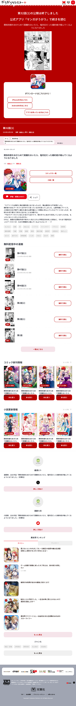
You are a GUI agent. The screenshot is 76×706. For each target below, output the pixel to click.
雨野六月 (31, 132)
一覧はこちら (38, 349)
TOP (22, 690)
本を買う (12, 398)
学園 (20, 231)
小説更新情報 (11, 409)
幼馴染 (63, 227)
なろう (7, 236)
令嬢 (14, 231)
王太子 (46, 236)
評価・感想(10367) (17, 197)
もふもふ (7, 227)
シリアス (35, 227)
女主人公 (26, 227)
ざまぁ (39, 236)
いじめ (31, 236)
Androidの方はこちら (20, 105)
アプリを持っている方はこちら (37, 112)
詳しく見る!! (38, 489)
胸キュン (64, 231)
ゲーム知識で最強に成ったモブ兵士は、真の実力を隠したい (40, 566)
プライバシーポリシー (39, 690)
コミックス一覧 (51, 173)
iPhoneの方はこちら (20, 100)
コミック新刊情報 (13, 362)
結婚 (26, 231)
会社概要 (28, 690)
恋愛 (14, 227)
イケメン (55, 227)
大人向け (35, 642)
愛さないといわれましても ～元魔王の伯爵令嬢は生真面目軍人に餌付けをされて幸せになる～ (40, 550)
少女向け (43, 642)
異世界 (47, 231)
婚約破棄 (7, 231)
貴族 (32, 231)
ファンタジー (45, 227)
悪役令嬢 (39, 231)
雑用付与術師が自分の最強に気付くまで (34, 581)
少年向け (17, 642)
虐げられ (15, 236)
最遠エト (22, 132)
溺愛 (52, 236)
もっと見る (38, 630)
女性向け (55, 231)
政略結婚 (23, 236)
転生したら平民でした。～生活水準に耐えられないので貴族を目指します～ (40, 597)
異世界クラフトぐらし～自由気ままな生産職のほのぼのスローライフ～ (40, 613)
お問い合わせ (51, 690)
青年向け (26, 642)
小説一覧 (51, 180)
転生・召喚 (8, 642)
